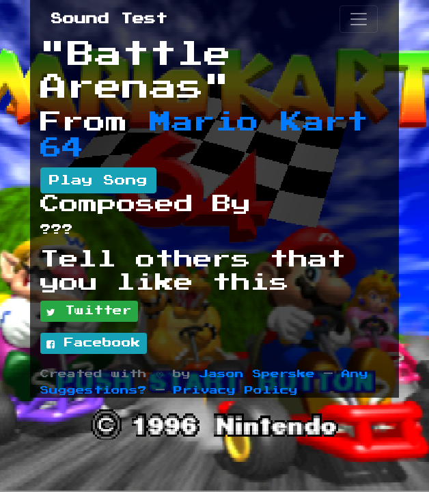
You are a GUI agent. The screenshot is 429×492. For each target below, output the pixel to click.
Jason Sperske (257, 374)
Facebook (93, 343)
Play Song (98, 180)
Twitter (89, 311)
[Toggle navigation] (359, 19)
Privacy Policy (236, 390)
